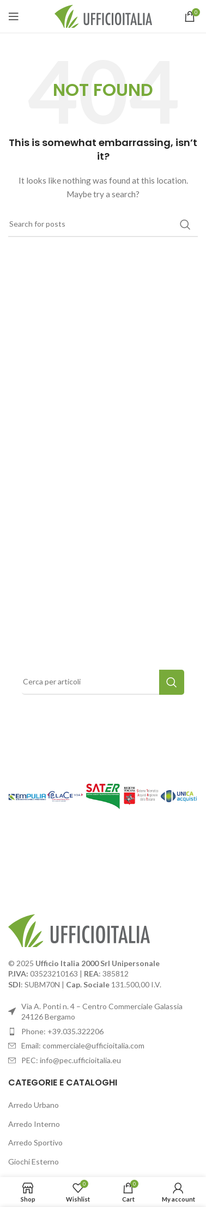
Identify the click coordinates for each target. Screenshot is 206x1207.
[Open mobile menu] (14, 16)
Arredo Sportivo (35, 1142)
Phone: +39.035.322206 (62, 1031)
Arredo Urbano (33, 1104)
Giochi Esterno (33, 1161)
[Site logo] (103, 15)
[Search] (103, 224)
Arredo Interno (34, 1124)
